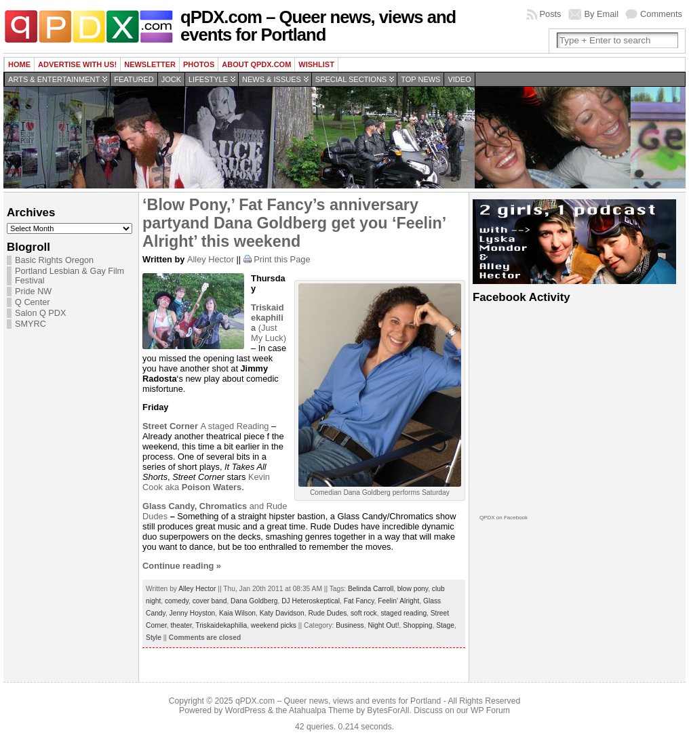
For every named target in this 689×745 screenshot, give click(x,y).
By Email (602, 14)
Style (153, 637)
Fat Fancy (359, 601)
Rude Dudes (327, 613)
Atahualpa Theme (321, 710)
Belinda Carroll (370, 588)
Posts (551, 14)
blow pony (412, 588)
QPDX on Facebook (503, 518)
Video (459, 79)
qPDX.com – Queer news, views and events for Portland (318, 25)
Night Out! (383, 625)
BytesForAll (388, 710)
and (204, 506)
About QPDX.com (256, 64)
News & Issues (271, 79)
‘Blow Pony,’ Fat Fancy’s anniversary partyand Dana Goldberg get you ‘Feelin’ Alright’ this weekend (294, 223)
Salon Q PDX (40, 313)
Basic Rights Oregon (54, 260)
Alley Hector (210, 259)
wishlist (316, 64)
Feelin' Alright (398, 601)
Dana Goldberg (254, 601)
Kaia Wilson (237, 613)
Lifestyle (208, 79)
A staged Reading (205, 426)
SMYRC (30, 324)
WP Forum (490, 710)
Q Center (32, 302)
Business (350, 625)
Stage (445, 625)
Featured (133, 79)
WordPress (245, 710)
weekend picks (273, 625)
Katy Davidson (282, 613)
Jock (171, 79)
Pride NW (33, 291)
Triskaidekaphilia (221, 625)
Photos (198, 64)
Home (19, 64)
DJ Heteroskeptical (310, 601)
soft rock (364, 613)
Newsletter (150, 64)
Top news (420, 79)
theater (180, 625)
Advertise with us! (77, 64)
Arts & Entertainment (54, 79)
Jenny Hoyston (193, 613)
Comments (661, 14)
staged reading (403, 613)
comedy (177, 601)
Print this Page (282, 259)
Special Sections (351, 79)
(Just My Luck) (268, 322)
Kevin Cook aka (206, 482)
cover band (210, 601)
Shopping (417, 625)
